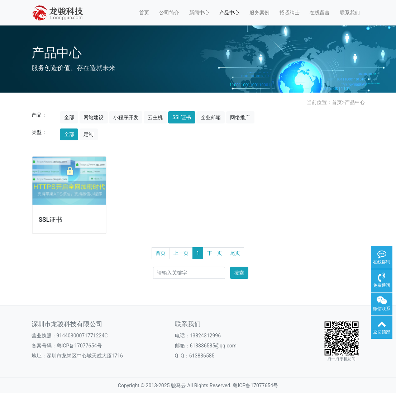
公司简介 (169, 12)
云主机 (155, 117)
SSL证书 (181, 117)
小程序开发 (125, 117)
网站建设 (94, 117)
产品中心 (229, 12)
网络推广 (240, 117)
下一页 (214, 253)
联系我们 (350, 12)
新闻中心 (199, 12)
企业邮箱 (211, 117)
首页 (144, 12)
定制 (89, 134)
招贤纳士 (290, 12)
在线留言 (320, 12)
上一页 (181, 253)
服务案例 (259, 12)
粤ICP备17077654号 (255, 385)
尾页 (235, 253)
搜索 (239, 273)
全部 (69, 117)
